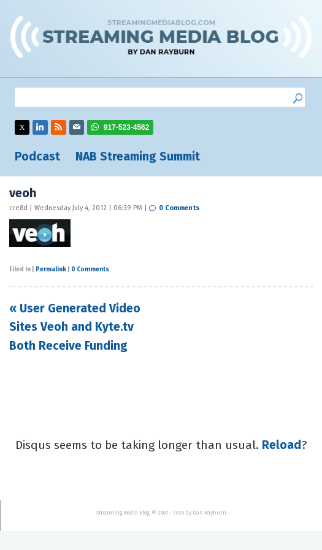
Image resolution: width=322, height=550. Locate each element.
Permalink (51, 269)
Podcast (37, 156)
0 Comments (179, 208)
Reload (281, 445)
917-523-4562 (127, 127)
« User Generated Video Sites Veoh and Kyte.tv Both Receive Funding (74, 327)
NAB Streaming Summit (137, 156)
